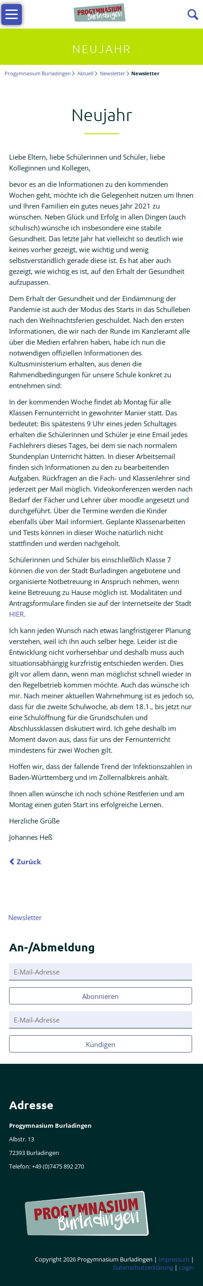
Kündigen (100, 1044)
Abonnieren (100, 996)
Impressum (173, 1259)
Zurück (29, 861)
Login (186, 1267)
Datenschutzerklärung (143, 1267)
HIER (16, 614)
